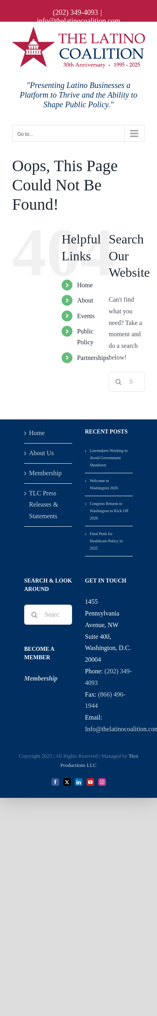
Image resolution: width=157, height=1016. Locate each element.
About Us (41, 453)
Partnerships (93, 357)
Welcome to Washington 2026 (104, 484)
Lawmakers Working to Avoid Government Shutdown (109, 457)
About (85, 300)
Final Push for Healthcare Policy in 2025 (106, 541)
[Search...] (48, 615)
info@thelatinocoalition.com (78, 21)
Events (86, 316)
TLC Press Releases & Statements (43, 505)
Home (85, 285)
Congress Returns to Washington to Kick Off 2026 (109, 510)
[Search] (119, 382)
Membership (45, 473)
